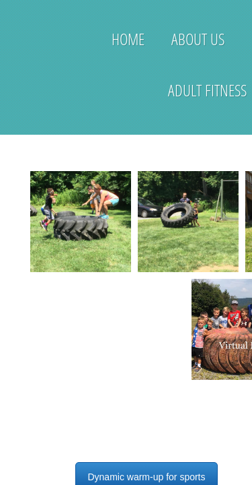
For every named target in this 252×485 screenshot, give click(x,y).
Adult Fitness (207, 90)
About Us (197, 39)
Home (128, 39)
